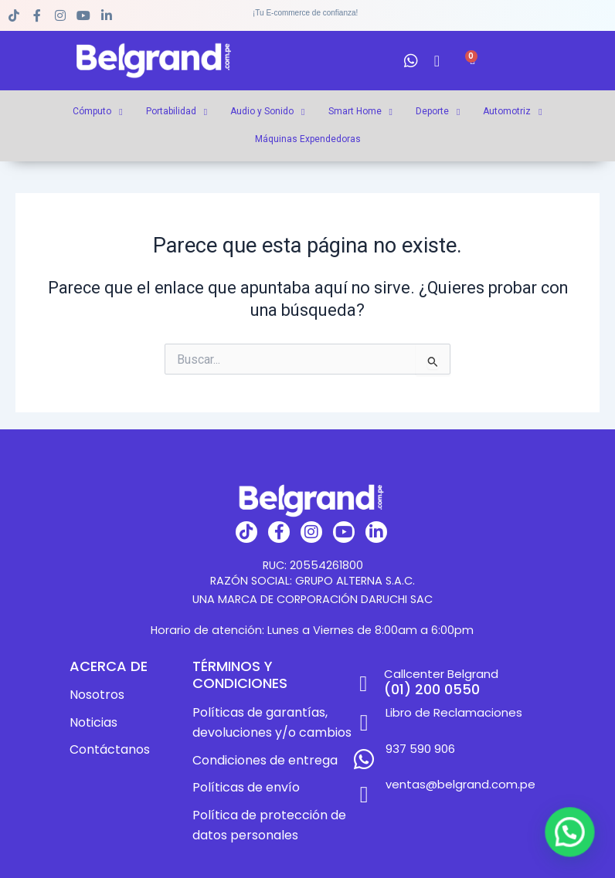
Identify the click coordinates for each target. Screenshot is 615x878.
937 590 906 (414, 741)
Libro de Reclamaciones (450, 712)
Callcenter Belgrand (439, 674)
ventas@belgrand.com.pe (457, 769)
